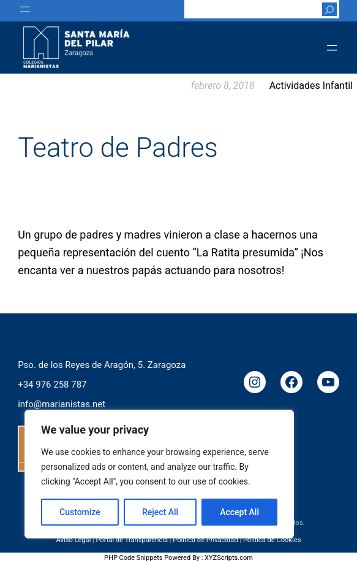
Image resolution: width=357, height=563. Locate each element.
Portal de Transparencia (132, 540)
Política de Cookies (272, 540)
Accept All (239, 512)
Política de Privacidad (205, 540)
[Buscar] (329, 9)
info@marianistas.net (61, 403)
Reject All (160, 512)
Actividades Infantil (311, 85)
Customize (79, 512)
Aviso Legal (73, 540)
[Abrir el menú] (25, 9)
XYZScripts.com (229, 558)
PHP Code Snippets (133, 558)
